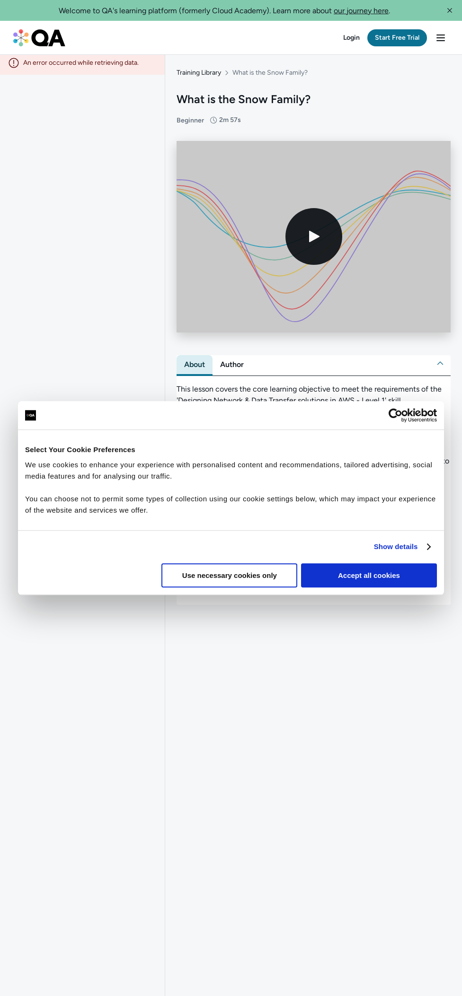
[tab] (195, 368)
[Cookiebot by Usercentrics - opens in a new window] (395, 415)
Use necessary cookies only (229, 575)
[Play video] (313, 240)
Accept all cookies (369, 575)
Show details (396, 546)
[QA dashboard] (39, 38)
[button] (449, 10)
